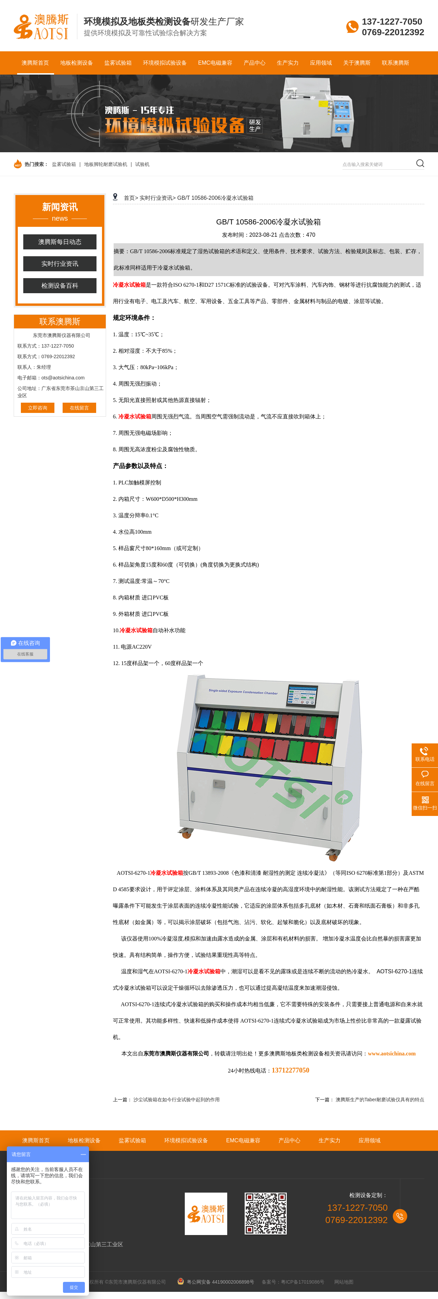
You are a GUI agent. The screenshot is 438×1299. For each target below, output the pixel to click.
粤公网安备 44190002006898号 (218, 1282)
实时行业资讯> (158, 198)
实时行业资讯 (59, 263)
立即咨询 (37, 408)
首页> (131, 198)
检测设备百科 (59, 285)
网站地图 (343, 1282)
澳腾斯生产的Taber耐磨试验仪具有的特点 (380, 1099)
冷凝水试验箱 (129, 285)
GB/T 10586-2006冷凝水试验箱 (215, 198)
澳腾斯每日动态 (59, 241)
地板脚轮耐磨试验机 (105, 164)
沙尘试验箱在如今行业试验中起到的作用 (176, 1099)
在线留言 (79, 408)
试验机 (142, 164)
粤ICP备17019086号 (303, 1282)
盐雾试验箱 (64, 164)
